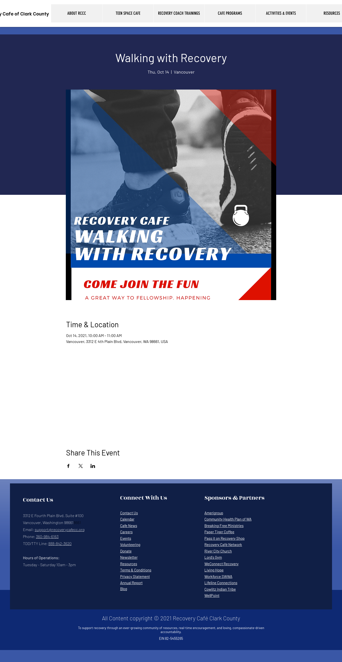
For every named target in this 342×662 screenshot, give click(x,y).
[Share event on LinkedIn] (92, 466)
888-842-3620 (60, 543)
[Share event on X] (80, 466)
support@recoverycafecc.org (60, 529)
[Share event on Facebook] (68, 466)
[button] (76, 13)
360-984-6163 (47, 536)
